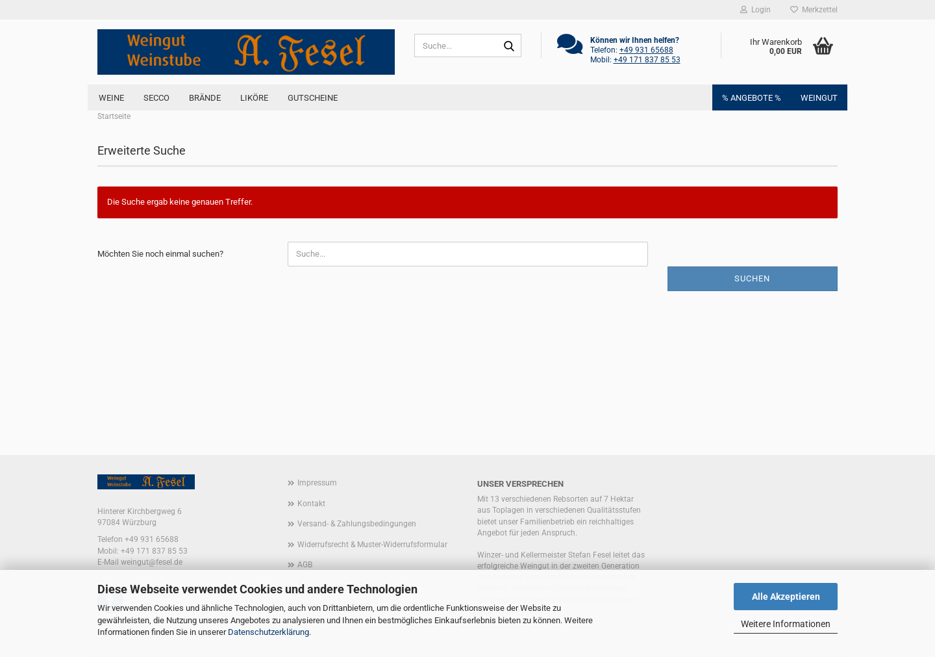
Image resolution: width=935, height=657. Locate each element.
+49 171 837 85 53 (647, 59)
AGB (304, 564)
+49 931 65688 (646, 50)
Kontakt (311, 503)
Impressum (317, 482)
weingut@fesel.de (151, 562)
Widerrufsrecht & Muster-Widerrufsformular (372, 544)
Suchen (752, 278)
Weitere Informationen (785, 624)
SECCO (156, 98)
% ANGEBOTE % (751, 98)
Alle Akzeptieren (786, 596)
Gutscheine (313, 98)
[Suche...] (509, 46)
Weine (111, 98)
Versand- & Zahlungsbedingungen (356, 523)
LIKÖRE (254, 98)
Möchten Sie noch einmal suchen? (160, 254)
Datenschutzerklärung (268, 632)
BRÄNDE (205, 98)
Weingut (819, 98)
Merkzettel (814, 9)
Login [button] (755, 9)
